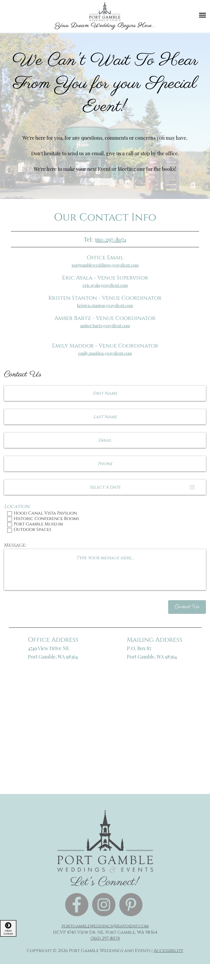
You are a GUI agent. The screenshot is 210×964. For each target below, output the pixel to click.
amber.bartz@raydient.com (105, 325)
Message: (15, 545)
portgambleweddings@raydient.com (105, 265)
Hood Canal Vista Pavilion (105, 513)
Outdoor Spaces (105, 530)
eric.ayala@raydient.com (105, 285)
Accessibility (168, 950)
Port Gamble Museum (105, 524)
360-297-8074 (110, 239)
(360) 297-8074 (105, 938)
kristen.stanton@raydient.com (105, 305)
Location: (17, 506)
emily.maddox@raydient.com (105, 353)
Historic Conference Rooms (105, 519)
